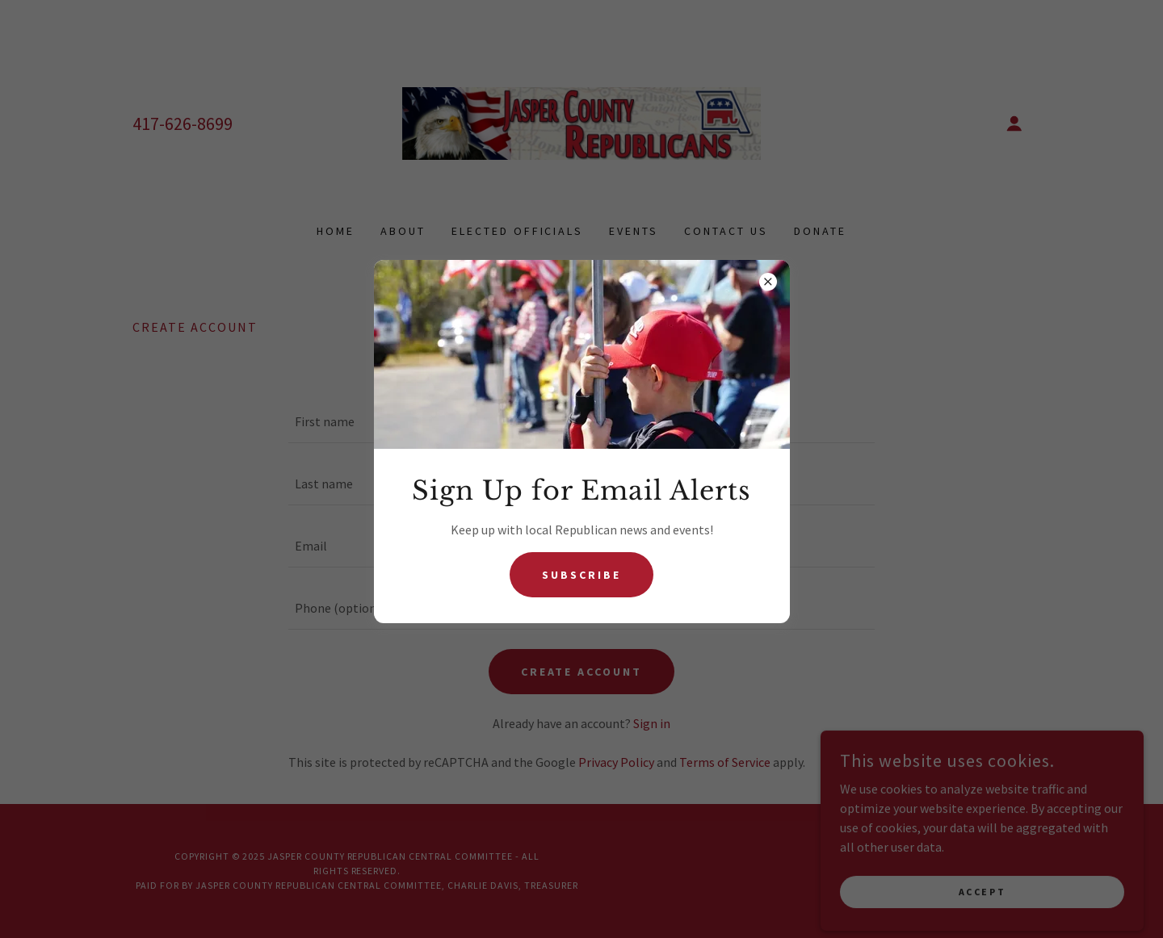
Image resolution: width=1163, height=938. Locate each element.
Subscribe (581, 574)
